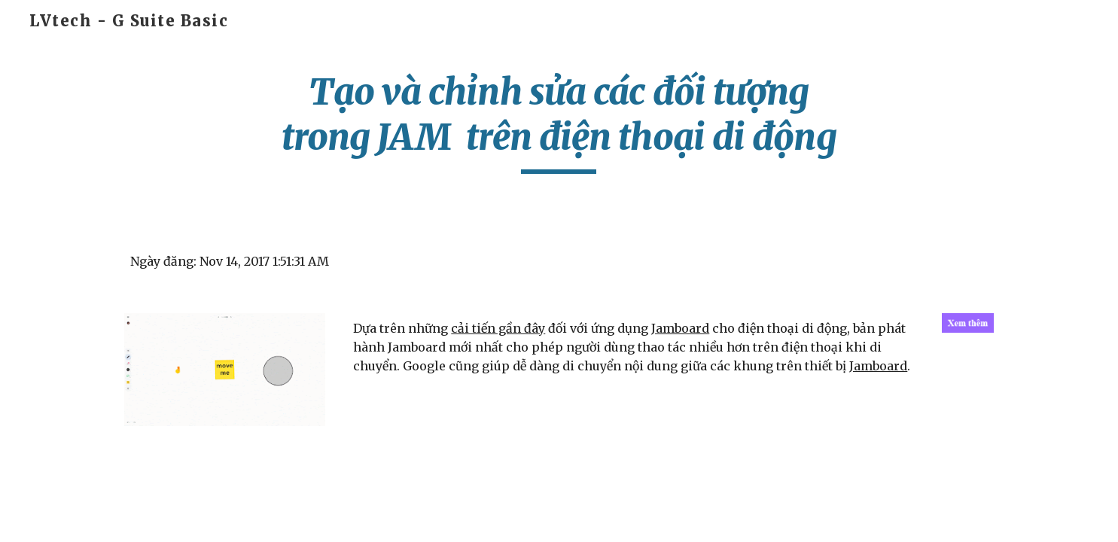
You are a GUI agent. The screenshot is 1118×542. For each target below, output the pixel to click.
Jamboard (680, 328)
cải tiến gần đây (498, 328)
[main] (559, 121)
